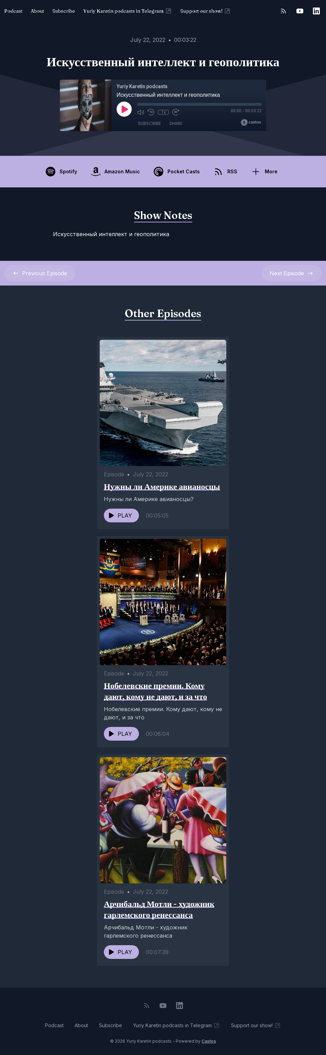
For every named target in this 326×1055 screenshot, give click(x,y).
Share (175, 123)
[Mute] (140, 112)
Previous (39, 273)
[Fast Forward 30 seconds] (175, 112)
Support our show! (205, 11)
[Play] (124, 109)
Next (292, 273)
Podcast (13, 11)
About (37, 11)
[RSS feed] (283, 11)
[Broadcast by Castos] (251, 122)
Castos (209, 1041)
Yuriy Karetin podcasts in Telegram (127, 11)
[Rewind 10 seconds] (151, 112)
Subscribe (63, 11)
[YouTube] (300, 11)
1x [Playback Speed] (163, 112)
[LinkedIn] (316, 11)
